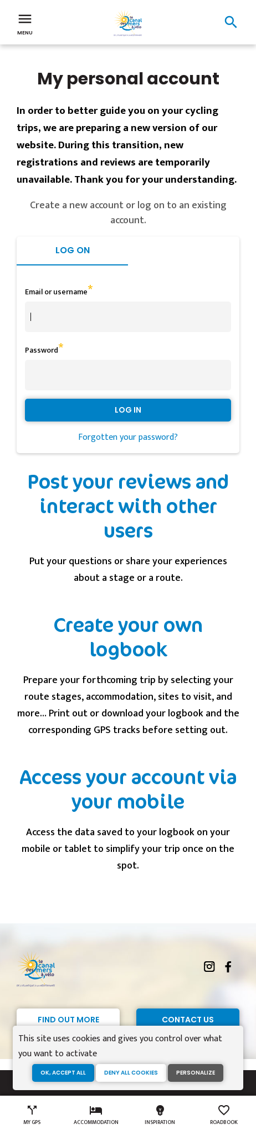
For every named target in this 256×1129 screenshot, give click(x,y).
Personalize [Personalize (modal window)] (195, 1072)
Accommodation (96, 1115)
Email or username (56, 291)
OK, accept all (63, 1072)
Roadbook (224, 1115)
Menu (25, 23)
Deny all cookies (131, 1072)
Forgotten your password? (128, 437)
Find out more (68, 1019)
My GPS (31, 1115)
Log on (72, 250)
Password (41, 350)
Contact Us (188, 1019)
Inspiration (160, 1115)
